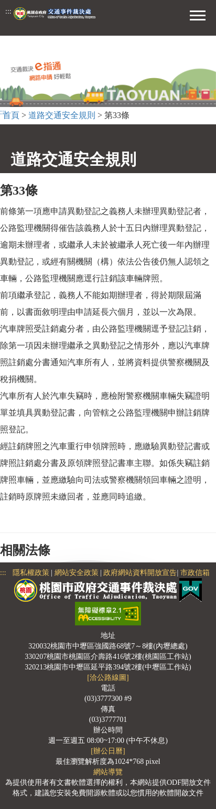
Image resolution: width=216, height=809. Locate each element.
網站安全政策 (77, 573)
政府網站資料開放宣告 (140, 573)
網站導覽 (108, 772)
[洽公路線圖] (107, 678)
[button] (198, 14)
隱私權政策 (31, 573)
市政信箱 (195, 573)
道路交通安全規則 (61, 115)
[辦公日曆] (108, 751)
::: (8, 11)
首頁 (11, 115)
